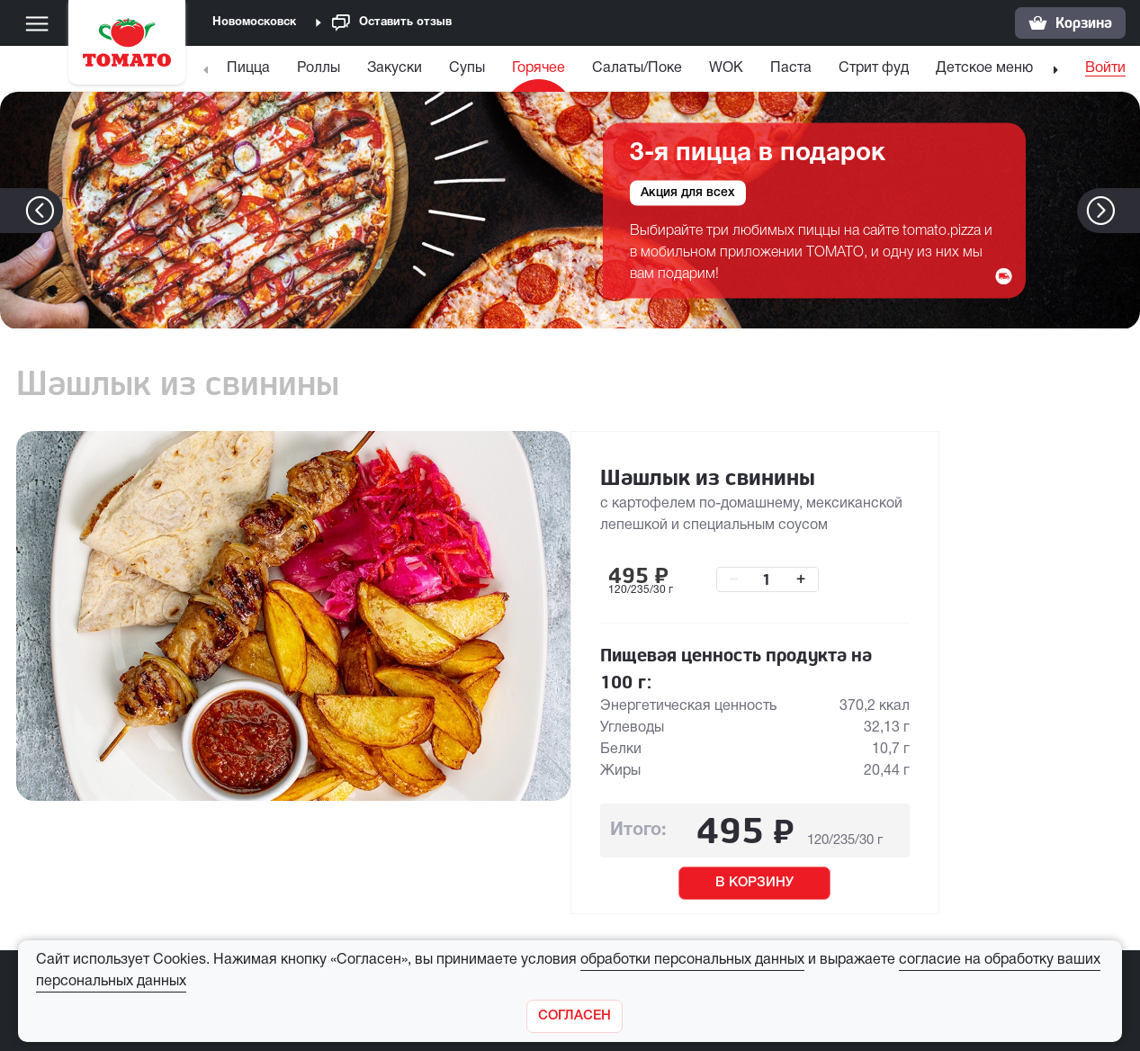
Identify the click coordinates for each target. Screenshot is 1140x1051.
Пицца (248, 68)
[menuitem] (250, 72)
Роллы (318, 68)
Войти (1105, 68)
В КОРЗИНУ (754, 882)
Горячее (538, 68)
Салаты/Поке (637, 68)
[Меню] (36, 23)
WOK (726, 68)
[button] (1128, 210)
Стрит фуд (874, 68)
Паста (791, 68)
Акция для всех (688, 192)
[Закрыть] (574, 1016)
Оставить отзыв (392, 22)
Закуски (394, 68)
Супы (467, 68)
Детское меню (984, 68)
